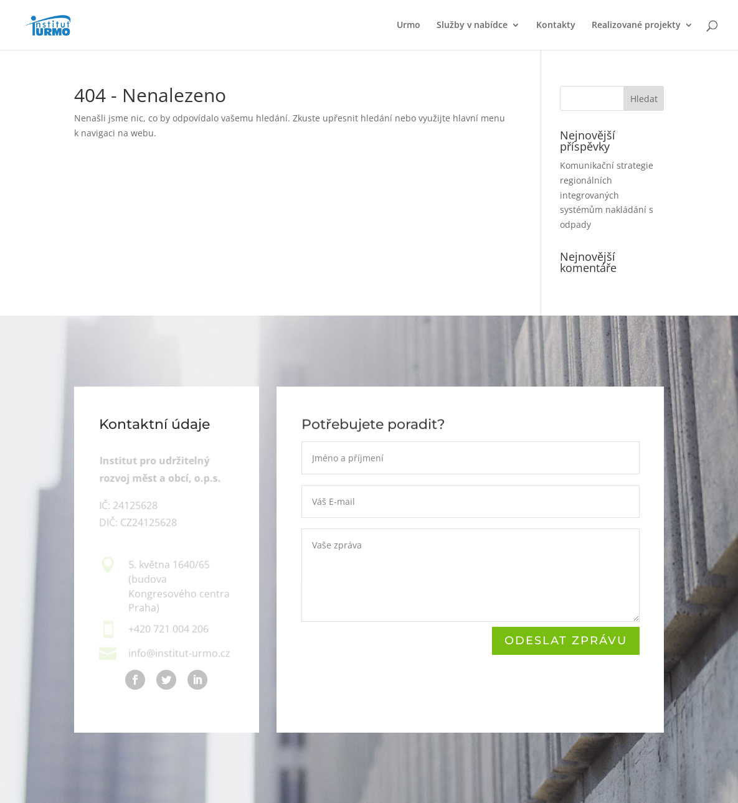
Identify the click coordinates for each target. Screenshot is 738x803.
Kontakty (555, 26)
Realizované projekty (636, 26)
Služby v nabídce (472, 26)
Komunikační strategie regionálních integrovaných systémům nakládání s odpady (606, 194)
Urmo (408, 26)
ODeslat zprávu (565, 640)
